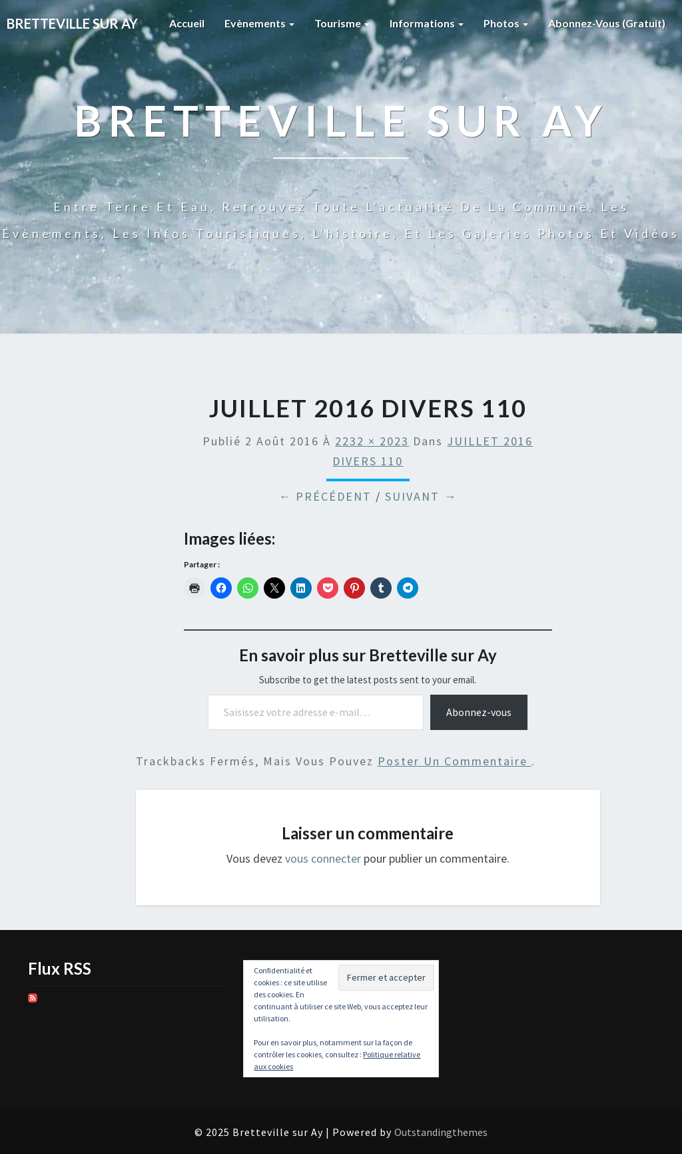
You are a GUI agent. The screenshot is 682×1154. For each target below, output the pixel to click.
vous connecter (323, 858)
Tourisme (342, 23)
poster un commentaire (454, 761)
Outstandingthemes (441, 1132)
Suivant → (421, 496)
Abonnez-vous (479, 712)
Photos (506, 23)
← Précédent (325, 496)
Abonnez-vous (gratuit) (606, 23)
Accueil (186, 23)
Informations (427, 23)
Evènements (259, 23)
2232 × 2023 (372, 441)
